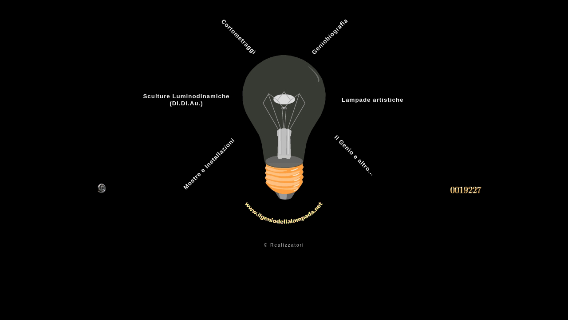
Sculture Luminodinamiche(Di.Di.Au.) (186, 100)
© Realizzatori (284, 245)
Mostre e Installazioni (209, 164)
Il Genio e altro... (354, 155)
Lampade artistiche (372, 99)
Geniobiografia (330, 36)
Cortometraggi (239, 37)
